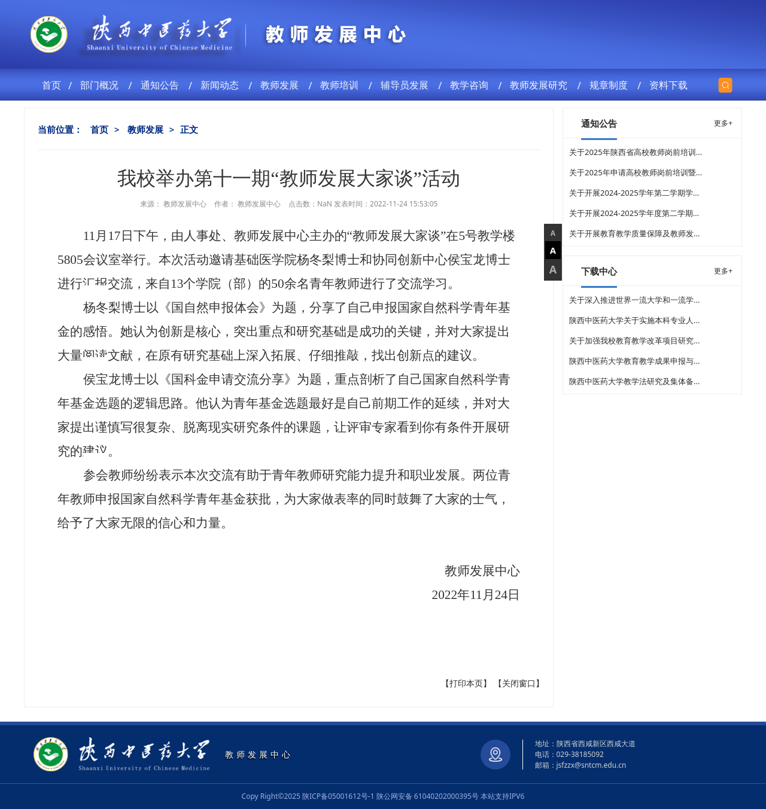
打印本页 (466, 683)
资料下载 (670, 85)
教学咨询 (471, 85)
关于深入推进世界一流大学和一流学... (634, 299)
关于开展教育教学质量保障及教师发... (634, 233)
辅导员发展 (407, 85)
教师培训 (341, 85)
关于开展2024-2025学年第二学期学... (634, 192)
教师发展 (281, 85)
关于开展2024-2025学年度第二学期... (634, 213)
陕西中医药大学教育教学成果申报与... (634, 360)
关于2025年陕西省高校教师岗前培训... (635, 152)
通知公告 (162, 85)
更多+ (723, 123)
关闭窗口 (519, 683)
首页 (52, 85)
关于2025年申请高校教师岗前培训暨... (635, 172)
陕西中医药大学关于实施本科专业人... (634, 320)
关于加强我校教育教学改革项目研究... (634, 340)
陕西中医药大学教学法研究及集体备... (634, 381)
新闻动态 (222, 85)
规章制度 (611, 85)
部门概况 (101, 85)
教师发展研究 (541, 85)
